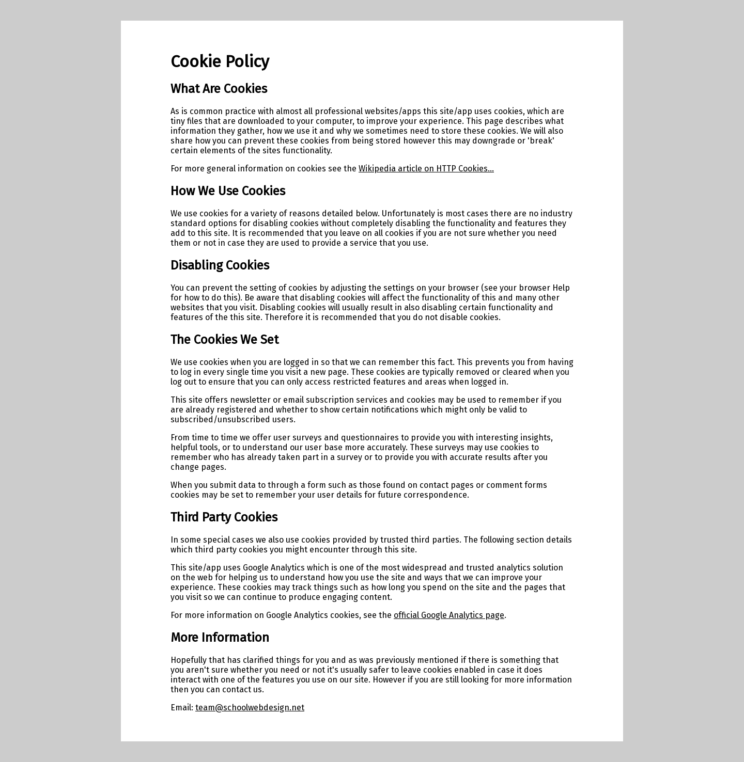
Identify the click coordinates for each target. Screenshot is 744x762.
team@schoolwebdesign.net (249, 707)
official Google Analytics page (449, 615)
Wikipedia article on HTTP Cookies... (426, 168)
